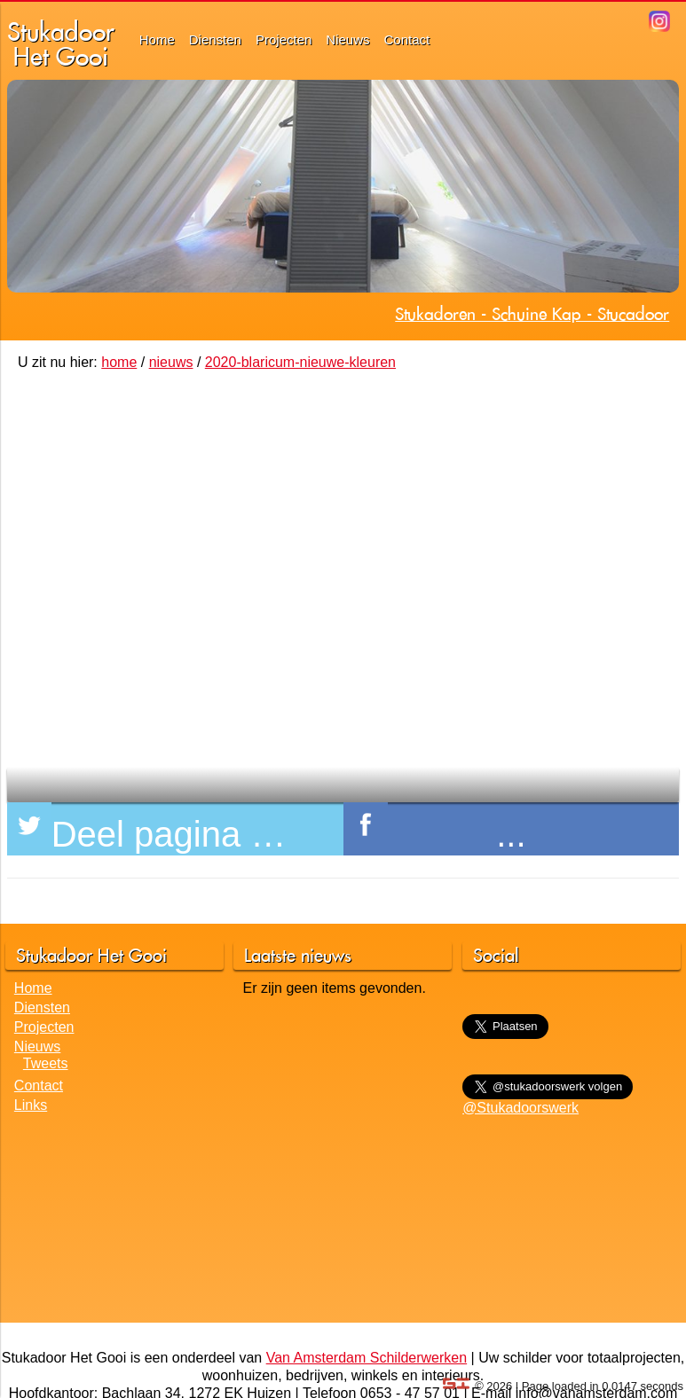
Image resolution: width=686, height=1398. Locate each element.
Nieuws (347, 39)
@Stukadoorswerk (520, 1107)
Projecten (283, 39)
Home (157, 39)
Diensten (215, 39)
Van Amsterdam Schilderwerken (366, 1357)
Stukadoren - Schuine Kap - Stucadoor (532, 313)
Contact (407, 39)
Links (30, 1105)
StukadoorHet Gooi (60, 44)
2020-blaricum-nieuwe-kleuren (300, 362)
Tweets (45, 1063)
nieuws (171, 362)
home (119, 362)
